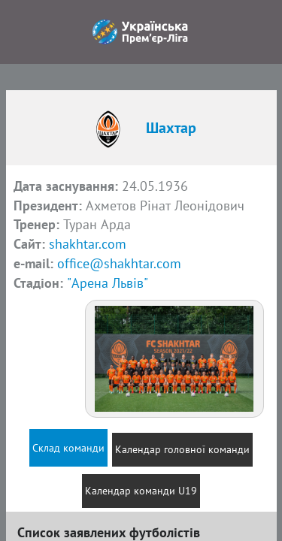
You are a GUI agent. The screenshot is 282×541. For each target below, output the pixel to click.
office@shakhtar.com (119, 263)
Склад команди (68, 448)
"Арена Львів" (107, 283)
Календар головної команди (182, 449)
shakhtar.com (87, 243)
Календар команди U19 (141, 490)
